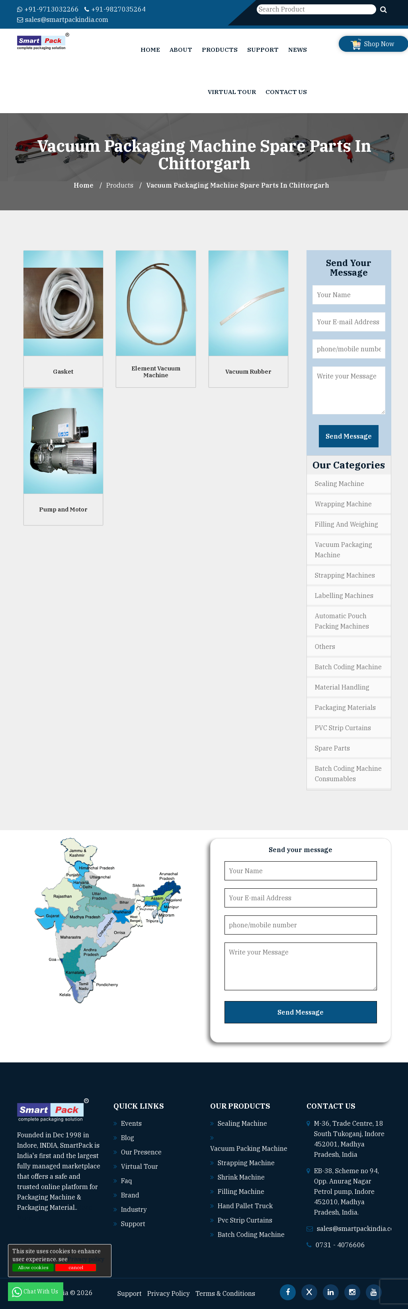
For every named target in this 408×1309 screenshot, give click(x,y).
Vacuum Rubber (248, 371)
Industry (134, 1209)
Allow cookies (33, 1267)
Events (131, 1123)
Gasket (63, 371)
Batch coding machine (251, 1234)
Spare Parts (332, 748)
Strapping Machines (345, 575)
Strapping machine (246, 1163)
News (297, 49)
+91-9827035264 (115, 9)
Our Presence (141, 1152)
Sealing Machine (339, 484)
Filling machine (241, 1191)
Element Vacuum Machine (155, 371)
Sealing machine (242, 1123)
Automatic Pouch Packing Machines (342, 621)
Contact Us (286, 92)
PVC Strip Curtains (343, 728)
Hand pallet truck (245, 1206)
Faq (126, 1181)
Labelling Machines (344, 596)
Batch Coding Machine (348, 667)
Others (325, 647)
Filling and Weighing (346, 524)
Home (150, 49)
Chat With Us (35, 1291)
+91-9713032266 (48, 9)
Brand (130, 1195)
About (181, 49)
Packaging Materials (345, 707)
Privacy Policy (168, 1293)
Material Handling (342, 687)
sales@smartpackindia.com (62, 20)
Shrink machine (241, 1177)
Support (263, 49)
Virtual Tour (232, 92)
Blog (127, 1138)
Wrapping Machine (343, 504)
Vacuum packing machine (248, 1148)
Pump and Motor (63, 509)
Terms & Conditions (225, 1293)
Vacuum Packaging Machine (343, 550)
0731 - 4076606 (340, 1245)
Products (220, 49)
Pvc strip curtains (245, 1220)
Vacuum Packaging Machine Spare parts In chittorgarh (237, 185)
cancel (75, 1267)
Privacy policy (86, 1259)
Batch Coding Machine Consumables (348, 773)
